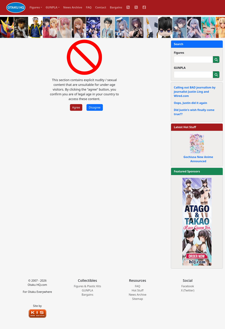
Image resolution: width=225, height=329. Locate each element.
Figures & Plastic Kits (87, 286)
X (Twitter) (187, 290)
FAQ (89, 7)
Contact (100, 7)
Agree (76, 107)
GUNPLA (180, 68)
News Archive (72, 7)
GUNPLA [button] (51, 7)
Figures (179, 53)
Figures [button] (35, 7)
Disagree (95, 107)
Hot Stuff (137, 290)
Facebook (187, 286)
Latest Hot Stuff (185, 127)
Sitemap (137, 299)
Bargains (116, 7)
